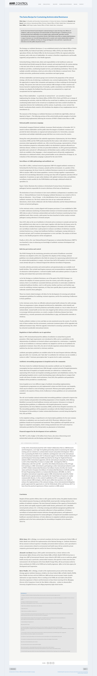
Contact (81, 2)
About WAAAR (67, 674)
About (61, 674)
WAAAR (75, 2)
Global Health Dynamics (65, 2)
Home (39, 2)
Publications (46, 2)
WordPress (29, 674)
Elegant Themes (18, 674)
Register (55, 2)
